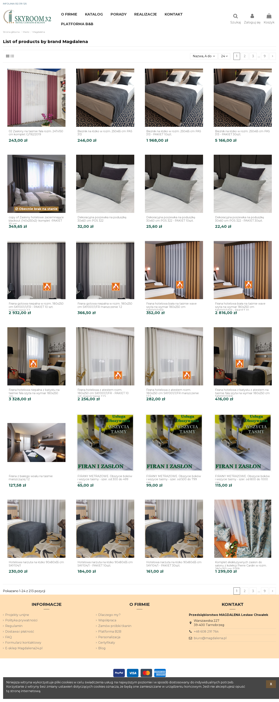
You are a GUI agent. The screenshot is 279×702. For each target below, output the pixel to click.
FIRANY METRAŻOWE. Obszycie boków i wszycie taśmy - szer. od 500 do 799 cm (173, 480)
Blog (102, 648)
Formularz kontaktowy (23, 643)
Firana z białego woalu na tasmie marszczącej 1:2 (31, 478)
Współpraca (107, 621)
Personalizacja (109, 637)
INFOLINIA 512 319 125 (15, 3)
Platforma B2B (109, 632)
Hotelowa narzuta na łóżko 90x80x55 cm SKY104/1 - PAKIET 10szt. (105, 564)
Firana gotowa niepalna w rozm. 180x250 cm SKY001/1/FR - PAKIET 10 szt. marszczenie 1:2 (36, 307)
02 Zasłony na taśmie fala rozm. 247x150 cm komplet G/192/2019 (36, 133)
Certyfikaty (106, 643)
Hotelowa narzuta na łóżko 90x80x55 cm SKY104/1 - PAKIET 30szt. (174, 564)
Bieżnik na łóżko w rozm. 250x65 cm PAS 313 (105, 133)
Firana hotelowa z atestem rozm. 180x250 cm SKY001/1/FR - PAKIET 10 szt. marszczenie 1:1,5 (103, 394)
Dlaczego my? (109, 615)
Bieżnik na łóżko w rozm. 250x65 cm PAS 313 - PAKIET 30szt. (242, 133)
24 (224, 56)
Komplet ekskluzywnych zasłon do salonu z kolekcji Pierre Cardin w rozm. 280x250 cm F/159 (241, 566)
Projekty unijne (17, 615)
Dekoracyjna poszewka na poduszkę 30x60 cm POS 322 (102, 219)
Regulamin (13, 626)
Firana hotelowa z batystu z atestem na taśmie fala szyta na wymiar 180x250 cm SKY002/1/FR (242, 394)
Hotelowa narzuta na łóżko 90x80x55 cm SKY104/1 (36, 564)
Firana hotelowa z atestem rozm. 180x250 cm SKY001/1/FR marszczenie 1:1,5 (172, 394)
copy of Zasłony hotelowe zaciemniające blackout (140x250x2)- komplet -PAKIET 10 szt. (36, 221)
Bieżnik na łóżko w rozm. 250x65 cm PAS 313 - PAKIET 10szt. (173, 133)
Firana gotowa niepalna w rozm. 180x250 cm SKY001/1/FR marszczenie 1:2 (105, 305)
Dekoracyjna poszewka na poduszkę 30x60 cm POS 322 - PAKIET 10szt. (170, 219)
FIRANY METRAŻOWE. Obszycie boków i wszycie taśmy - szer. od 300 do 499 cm (105, 480)
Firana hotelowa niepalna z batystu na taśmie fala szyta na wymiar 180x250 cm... (34, 394)
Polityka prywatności (21, 621)
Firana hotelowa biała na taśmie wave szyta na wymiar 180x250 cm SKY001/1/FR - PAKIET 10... (240, 307)
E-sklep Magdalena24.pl (24, 648)
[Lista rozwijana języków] (269, 4)
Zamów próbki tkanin (114, 626)
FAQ (8, 637)
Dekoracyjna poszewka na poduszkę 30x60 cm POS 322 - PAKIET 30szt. (239, 219)
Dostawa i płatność (19, 632)
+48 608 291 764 (206, 632)
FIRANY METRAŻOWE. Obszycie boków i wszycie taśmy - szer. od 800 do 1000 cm (242, 480)
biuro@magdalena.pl (210, 638)
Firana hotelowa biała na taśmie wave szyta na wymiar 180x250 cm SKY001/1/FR (171, 307)
